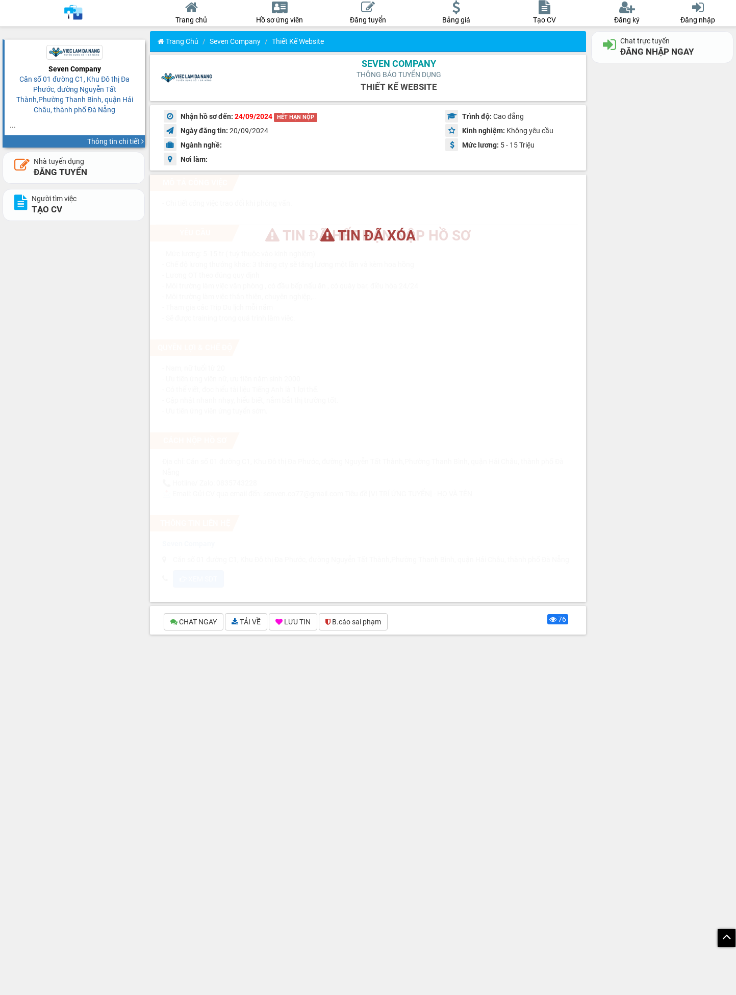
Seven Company (235, 41)
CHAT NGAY (193, 622)
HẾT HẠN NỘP (295, 117)
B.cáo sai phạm (353, 622)
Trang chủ (178, 41)
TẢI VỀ (246, 622)
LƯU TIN (293, 622)
